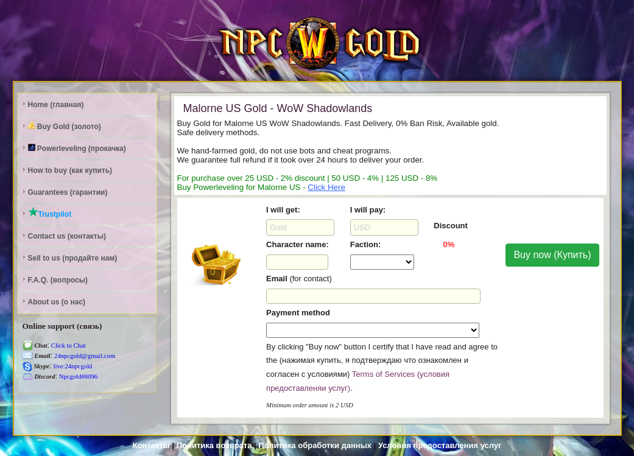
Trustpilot (50, 212)
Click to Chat (67, 345)
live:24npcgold (72, 366)
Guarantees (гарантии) (68, 192)
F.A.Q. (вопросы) (58, 280)
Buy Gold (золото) (64, 126)
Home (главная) (56, 104)
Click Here (326, 187)
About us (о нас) (57, 302)
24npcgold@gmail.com (83, 356)
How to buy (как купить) (70, 170)
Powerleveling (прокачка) (77, 148)
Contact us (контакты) (67, 236)
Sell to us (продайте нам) (73, 258)
